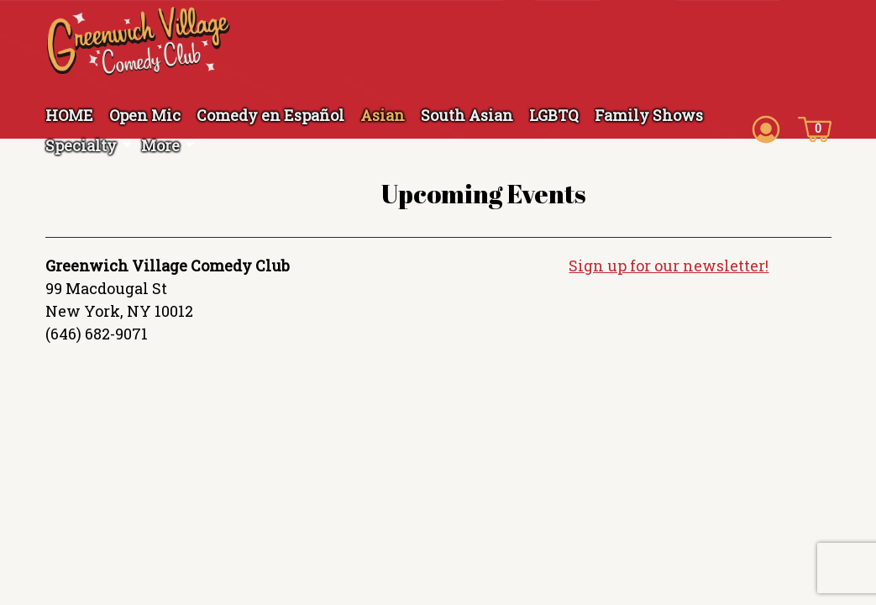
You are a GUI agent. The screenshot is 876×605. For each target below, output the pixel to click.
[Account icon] (766, 127)
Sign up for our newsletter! (668, 265)
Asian (382, 115)
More (160, 145)
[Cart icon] (814, 127)
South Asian (467, 115)
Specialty (81, 145)
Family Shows (649, 115)
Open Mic (145, 115)
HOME (69, 115)
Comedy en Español (270, 115)
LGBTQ (554, 115)
